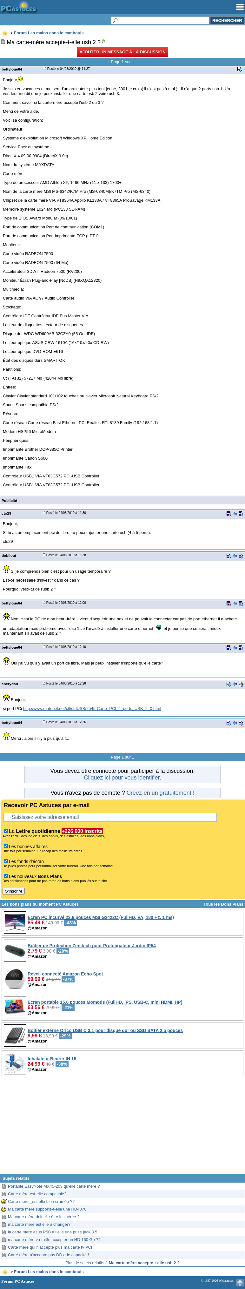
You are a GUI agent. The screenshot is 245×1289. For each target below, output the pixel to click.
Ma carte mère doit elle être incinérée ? (43, 1216)
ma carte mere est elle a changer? (39, 1224)
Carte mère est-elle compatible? (37, 1193)
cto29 (6, 513)
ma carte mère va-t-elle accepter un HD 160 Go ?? (54, 1239)
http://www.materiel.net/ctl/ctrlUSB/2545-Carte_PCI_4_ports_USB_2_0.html (92, 708)
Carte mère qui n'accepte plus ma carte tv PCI (50, 1247)
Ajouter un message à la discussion (122, 52)
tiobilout (9, 555)
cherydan (10, 684)
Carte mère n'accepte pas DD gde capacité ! (48, 1254)
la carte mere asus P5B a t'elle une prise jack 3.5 (52, 1232)
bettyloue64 (12, 69)
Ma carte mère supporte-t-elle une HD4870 (47, 1209)
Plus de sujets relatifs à (122, 1262)
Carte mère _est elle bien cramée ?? (41, 1201)
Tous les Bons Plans (223, 904)
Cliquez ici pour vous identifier (121, 777)
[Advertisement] (122, 1129)
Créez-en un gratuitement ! (161, 793)
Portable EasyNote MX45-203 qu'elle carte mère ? (54, 1186)
